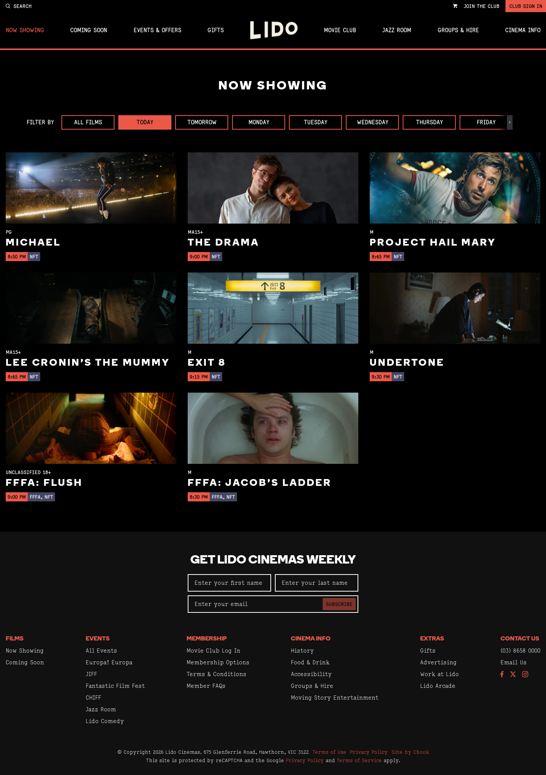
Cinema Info (522, 30)
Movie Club (340, 30)
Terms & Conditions (216, 674)
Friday (486, 122)
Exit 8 (207, 363)
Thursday (429, 122)
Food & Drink (310, 662)
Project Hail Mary (433, 243)
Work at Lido (439, 674)
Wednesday (372, 122)
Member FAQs (206, 685)
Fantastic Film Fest (115, 685)
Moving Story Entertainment (334, 697)
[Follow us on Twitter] (513, 674)
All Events (101, 650)
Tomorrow (202, 122)
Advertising (438, 662)
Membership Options (218, 662)
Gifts (215, 30)
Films (15, 639)
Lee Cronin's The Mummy (88, 363)
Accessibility (311, 674)
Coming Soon (88, 30)
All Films (88, 122)
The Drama (223, 243)
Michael (33, 243)
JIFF (91, 674)
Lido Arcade (437, 685)
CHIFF (93, 697)
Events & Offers (157, 30)
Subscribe (339, 604)
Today (144, 122)
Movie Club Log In (213, 650)
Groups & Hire (458, 30)
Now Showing (25, 30)
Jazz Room (396, 30)
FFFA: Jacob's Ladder (260, 483)
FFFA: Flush (44, 483)
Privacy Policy (369, 752)
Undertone (407, 363)
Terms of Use (329, 752)
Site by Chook (410, 752)
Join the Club (481, 6)
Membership (207, 639)
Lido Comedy (105, 721)
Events (98, 639)
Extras (432, 639)
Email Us (513, 662)
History (302, 650)
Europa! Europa (109, 662)
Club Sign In (525, 6)
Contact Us (519, 639)
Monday (258, 122)
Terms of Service (359, 760)
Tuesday (315, 122)
